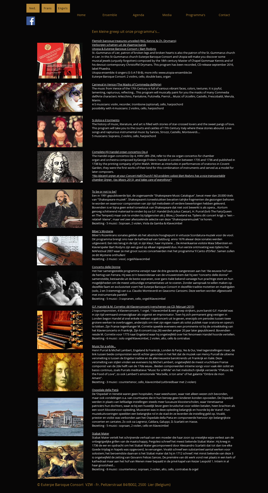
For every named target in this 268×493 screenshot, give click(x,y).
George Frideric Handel (152, 160)
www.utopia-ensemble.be (175, 72)
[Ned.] (33, 8)
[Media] (167, 15)
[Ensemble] (109, 15)
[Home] (81, 15)
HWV (140, 156)
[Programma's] (195, 15)
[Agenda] (138, 15)
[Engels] (63, 8)
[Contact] (224, 15)
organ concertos (186, 156)
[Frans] (48, 8)
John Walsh (142, 164)
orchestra (112, 160)
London (176, 160)
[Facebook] (30, 21)
